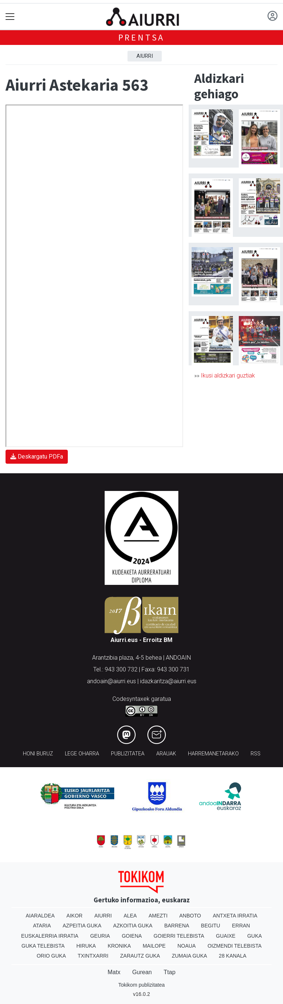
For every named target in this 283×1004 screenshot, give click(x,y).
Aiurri (144, 56)
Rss (256, 754)
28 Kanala (233, 956)
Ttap (169, 972)
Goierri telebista (179, 936)
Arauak (166, 754)
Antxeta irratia (235, 916)
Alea (130, 916)
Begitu (210, 925)
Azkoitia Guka (133, 925)
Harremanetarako (213, 754)
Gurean (142, 972)
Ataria (42, 925)
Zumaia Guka (189, 956)
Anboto (190, 916)
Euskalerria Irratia (49, 936)
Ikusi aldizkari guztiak (228, 375)
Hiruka (86, 946)
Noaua (186, 946)
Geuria (100, 936)
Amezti (158, 916)
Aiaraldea (40, 916)
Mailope (154, 946)
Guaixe (225, 936)
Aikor (74, 916)
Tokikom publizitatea (141, 985)
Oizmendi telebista (234, 946)
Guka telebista (42, 946)
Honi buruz (38, 754)
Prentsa (141, 37)
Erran (241, 925)
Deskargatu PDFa (36, 456)
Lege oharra (82, 754)
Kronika (119, 946)
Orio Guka (51, 956)
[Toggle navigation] (10, 16)
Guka (254, 936)
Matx (114, 972)
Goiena (132, 936)
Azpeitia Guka (82, 925)
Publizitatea (127, 754)
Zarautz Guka (140, 956)
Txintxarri (93, 956)
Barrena (176, 925)
